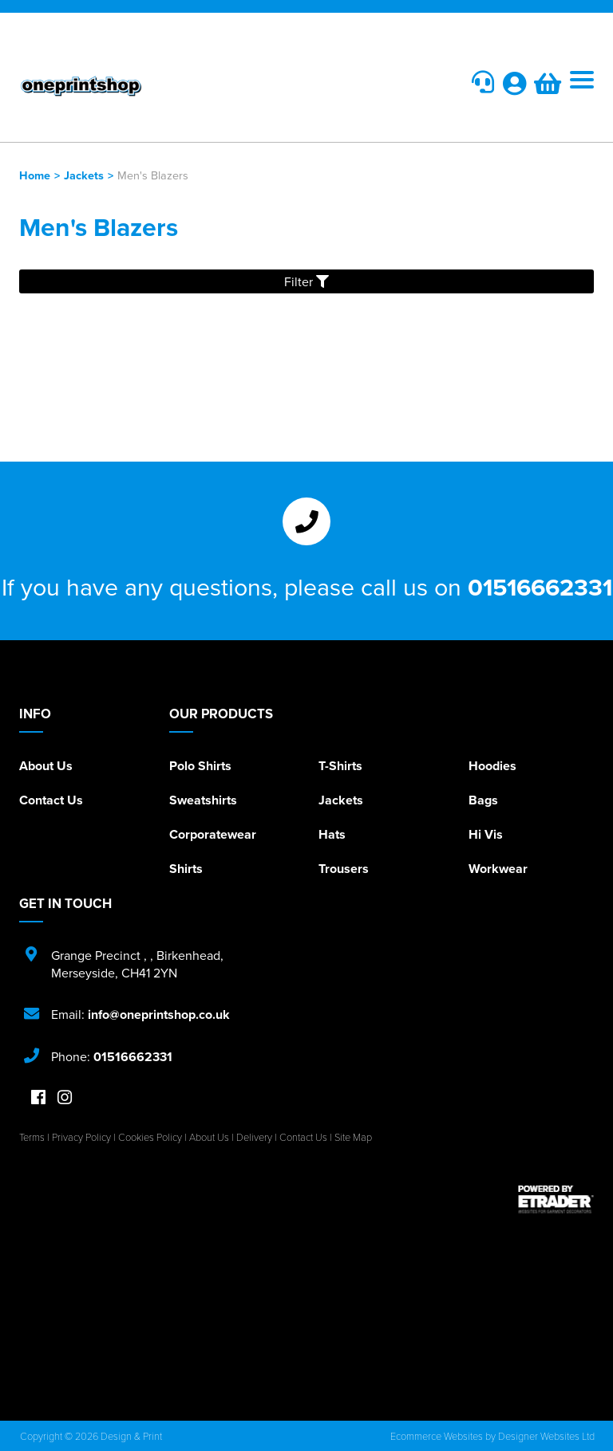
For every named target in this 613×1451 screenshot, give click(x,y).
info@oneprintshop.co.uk (159, 1014)
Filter (306, 281)
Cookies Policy (150, 1137)
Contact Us (51, 800)
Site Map (353, 1137)
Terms (32, 1137)
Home (34, 175)
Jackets (84, 175)
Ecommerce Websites (436, 1436)
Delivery (254, 1137)
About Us (46, 766)
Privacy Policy (81, 1137)
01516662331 (540, 586)
